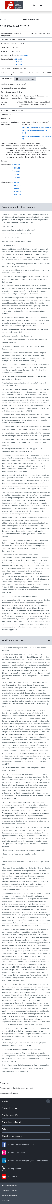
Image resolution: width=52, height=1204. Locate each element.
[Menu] (40, 5)
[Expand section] (48, 1101)
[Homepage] (1, 20)
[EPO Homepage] (14, 5)
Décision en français (24, 79)
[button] (26, 207)
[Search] (34, 5)
